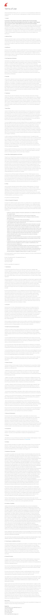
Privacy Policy (27, 439)
